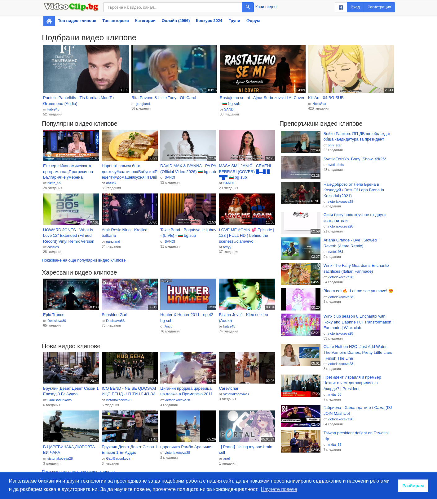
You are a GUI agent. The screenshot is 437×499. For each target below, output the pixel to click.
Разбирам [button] (413, 485)
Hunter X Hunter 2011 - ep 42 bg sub (186, 317)
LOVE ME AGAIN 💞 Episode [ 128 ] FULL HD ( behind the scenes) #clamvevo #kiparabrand (246, 236)
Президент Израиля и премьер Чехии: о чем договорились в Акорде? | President (352, 383)
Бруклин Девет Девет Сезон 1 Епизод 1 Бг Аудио (129, 450)
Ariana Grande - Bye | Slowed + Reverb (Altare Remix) (352, 243)
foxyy (227, 247)
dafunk (111, 183)
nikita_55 (54, 183)
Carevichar (228, 388)
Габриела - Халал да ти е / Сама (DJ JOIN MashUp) (358, 410)
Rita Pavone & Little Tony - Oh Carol (163, 97)
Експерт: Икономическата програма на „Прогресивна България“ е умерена (68, 171)
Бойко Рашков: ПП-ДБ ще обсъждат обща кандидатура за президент (357, 136)
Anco (168, 326)
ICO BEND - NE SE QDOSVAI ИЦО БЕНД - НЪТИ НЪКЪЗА (129, 391)
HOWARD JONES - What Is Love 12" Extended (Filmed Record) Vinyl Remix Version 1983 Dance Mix (68, 236)
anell (226, 458)
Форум (253, 20)
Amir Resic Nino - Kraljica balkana (124, 233)
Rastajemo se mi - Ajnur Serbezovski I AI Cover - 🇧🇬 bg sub (262, 100)
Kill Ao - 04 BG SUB (326, 97)
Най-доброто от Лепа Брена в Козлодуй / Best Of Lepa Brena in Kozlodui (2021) (354, 190)
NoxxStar (319, 104)
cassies (53, 247)
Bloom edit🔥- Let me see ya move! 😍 (359, 291)
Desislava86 (56, 321)
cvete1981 (336, 252)
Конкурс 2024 (209, 20)
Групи (234, 20)
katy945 (53, 109)
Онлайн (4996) (176, 20)
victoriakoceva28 (118, 400)
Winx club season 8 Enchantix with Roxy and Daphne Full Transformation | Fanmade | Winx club (359, 322)
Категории (145, 20)
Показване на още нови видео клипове (78, 471)
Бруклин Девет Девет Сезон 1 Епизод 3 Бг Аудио (71, 391)
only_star (335, 145)
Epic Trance (53, 314)
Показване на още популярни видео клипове (84, 260)
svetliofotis (336, 165)
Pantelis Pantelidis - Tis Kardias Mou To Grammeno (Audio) (78, 100)
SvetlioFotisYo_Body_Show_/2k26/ (355, 159)
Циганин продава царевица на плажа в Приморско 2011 (186, 391)
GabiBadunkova (59, 400)
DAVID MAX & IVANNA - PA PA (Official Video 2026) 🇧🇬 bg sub (188, 168)
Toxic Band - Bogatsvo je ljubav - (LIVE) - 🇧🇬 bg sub (188, 233)
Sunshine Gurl (114, 314)
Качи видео (265, 6)
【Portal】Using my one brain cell (245, 450)
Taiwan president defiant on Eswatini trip (356, 436)
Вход (355, 7)
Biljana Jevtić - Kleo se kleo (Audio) (243, 317)
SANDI (229, 109)
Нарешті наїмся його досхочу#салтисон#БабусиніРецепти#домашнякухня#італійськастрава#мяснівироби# (129, 171)
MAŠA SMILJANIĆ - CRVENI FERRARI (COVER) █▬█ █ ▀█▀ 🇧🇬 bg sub (245, 171)
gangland (143, 104)
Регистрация (379, 7)
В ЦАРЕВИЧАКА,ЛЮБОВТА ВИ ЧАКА (69, 450)
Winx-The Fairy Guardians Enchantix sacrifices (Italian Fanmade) (356, 268)
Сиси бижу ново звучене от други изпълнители (355, 217)
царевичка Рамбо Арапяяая (186, 447)
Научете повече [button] (279, 489)
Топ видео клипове (77, 20)
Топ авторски (115, 20)
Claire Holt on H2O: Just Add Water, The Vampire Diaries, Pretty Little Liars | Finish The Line (358, 352)
